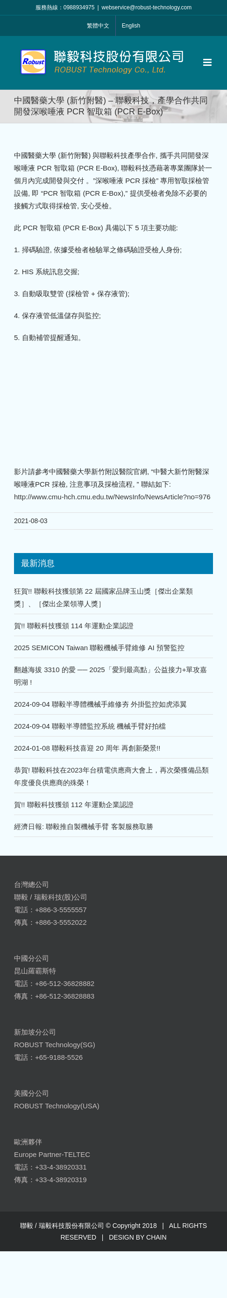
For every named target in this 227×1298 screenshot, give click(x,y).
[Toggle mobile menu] (208, 62)
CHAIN (156, 1237)
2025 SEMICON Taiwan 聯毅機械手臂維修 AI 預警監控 (99, 648)
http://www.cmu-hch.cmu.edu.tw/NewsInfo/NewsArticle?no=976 (112, 497)
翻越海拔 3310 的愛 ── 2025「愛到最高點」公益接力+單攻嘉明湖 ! (110, 676)
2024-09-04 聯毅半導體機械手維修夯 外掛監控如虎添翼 (100, 704)
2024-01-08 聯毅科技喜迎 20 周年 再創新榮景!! (87, 748)
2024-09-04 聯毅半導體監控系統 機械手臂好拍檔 (90, 726)
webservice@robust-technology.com (147, 7)
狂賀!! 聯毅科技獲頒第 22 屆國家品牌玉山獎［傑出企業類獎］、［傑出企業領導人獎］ (103, 597)
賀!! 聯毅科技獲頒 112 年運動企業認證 (74, 805)
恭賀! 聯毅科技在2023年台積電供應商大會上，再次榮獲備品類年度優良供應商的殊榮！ (111, 776)
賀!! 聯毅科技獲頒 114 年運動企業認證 (74, 626)
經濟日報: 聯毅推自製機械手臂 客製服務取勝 (83, 826)
